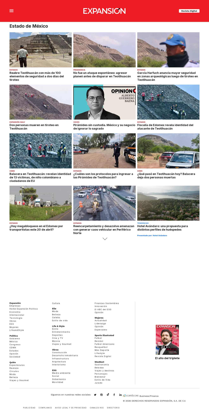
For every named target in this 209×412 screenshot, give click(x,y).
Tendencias (143, 223)
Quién (13, 362)
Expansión (15, 303)
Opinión (14, 354)
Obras (13, 321)
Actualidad (101, 320)
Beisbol (99, 341)
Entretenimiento (61, 332)
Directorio (113, 407)
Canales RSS (97, 407)
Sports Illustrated (104, 335)
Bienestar (100, 377)
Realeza (14, 368)
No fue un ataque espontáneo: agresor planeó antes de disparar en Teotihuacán (102, 74)
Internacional (17, 315)
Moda (13, 374)
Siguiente (104, 239)
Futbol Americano (104, 344)
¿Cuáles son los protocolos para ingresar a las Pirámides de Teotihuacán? (103, 175)
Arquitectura (59, 361)
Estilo (55, 329)
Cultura (56, 303)
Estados (14, 70)
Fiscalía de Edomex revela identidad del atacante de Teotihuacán (165, 126)
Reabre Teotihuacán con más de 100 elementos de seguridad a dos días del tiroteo (37, 76)
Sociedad (15, 357)
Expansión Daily (17, 122)
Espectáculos (17, 365)
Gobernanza (59, 379)
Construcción (59, 352)
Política (14, 336)
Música (56, 341)
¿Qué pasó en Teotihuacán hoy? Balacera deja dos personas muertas (166, 175)
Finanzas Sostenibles (107, 303)
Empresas (15, 306)
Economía (15, 312)
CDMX (12, 171)
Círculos (14, 371)
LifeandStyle (17, 330)
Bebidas (99, 367)
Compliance (45, 407)
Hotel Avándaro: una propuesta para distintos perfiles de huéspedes (162, 227)
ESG (12, 324)
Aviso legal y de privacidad (71, 407)
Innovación (101, 306)
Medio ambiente (61, 373)
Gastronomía (102, 364)
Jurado (98, 383)
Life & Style (58, 326)
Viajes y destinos (104, 370)
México (14, 341)
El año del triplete (167, 358)
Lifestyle (100, 353)
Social (55, 376)
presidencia (79, 70)
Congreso (15, 344)
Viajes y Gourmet (19, 380)
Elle (54, 308)
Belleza (14, 377)
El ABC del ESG (103, 309)
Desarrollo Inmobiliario (65, 355)
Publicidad (29, 407)
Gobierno (15, 338)
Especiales (101, 329)
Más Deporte (102, 350)
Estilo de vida (60, 320)
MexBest (99, 362)
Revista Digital (189, 11)
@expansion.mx (108, 394)
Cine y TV (57, 338)
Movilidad (57, 382)
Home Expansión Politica (24, 309)
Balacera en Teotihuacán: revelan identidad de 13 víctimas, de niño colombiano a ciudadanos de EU (40, 177)
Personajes (101, 374)
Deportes (57, 335)
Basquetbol (101, 347)
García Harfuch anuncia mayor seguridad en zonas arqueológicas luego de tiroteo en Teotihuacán (167, 76)
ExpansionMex (116, 395)
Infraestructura (60, 358)
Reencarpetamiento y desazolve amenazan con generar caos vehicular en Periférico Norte (103, 229)
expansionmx (97, 395)
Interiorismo (59, 364)
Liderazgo (100, 323)
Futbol (98, 338)
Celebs (56, 317)
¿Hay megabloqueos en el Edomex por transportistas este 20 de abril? (36, 227)
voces (76, 122)
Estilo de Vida (103, 380)
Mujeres (14, 327)
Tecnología (16, 318)
